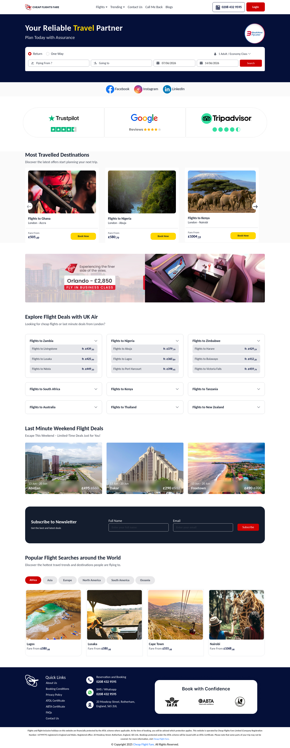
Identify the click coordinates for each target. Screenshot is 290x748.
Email (177, 521)
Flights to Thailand (145, 407)
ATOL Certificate (55, 700)
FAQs (49, 712)
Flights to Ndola (63, 369)
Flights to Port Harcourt (145, 369)
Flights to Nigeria (119, 219)
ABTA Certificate (55, 706)
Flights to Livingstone (63, 349)
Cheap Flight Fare (161, 739)
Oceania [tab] (145, 580)
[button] (102, 7)
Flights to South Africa (63, 389)
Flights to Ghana (39, 219)
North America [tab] (92, 580)
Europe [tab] (67, 580)
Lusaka (92, 644)
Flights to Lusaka (63, 359)
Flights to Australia (63, 407)
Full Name (115, 521)
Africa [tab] (33, 580)
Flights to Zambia (63, 341)
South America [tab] (120, 580)
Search (251, 63)
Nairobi (215, 644)
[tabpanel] (145, 620)
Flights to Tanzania (226, 389)
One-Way (57, 54)
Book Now (83, 236)
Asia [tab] (50, 580)
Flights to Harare (226, 349)
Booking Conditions (57, 688)
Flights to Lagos (145, 359)
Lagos (31, 644)
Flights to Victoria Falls (226, 369)
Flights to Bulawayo (226, 359)
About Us (51, 682)
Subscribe (248, 527)
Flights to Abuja (145, 349)
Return (37, 54)
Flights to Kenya (199, 218)
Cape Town (156, 644)
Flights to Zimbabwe (226, 341)
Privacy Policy (54, 694)
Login (255, 7)
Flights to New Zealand (226, 407)
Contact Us (52, 718)
